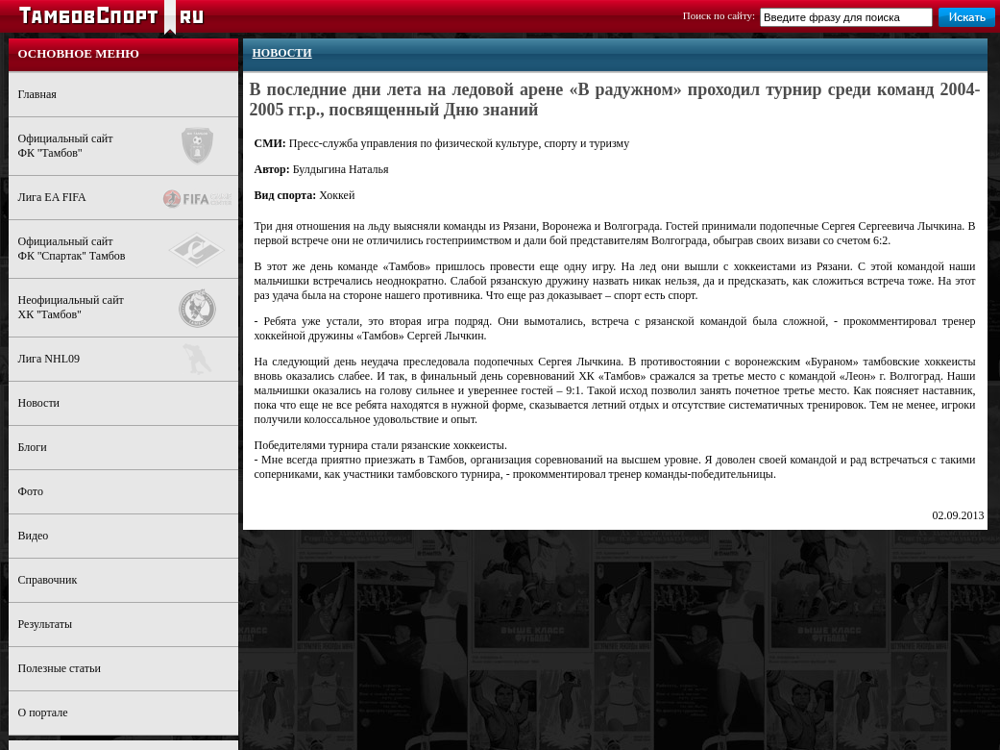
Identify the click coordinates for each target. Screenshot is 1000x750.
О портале (43, 712)
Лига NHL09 (127, 359)
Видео (33, 535)
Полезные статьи (59, 668)
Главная (37, 94)
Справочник (48, 580)
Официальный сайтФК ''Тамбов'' (127, 146)
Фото (30, 491)
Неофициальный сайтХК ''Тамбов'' (127, 308)
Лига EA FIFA (127, 198)
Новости (39, 403)
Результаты (45, 624)
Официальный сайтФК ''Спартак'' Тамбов (127, 250)
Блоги (32, 447)
